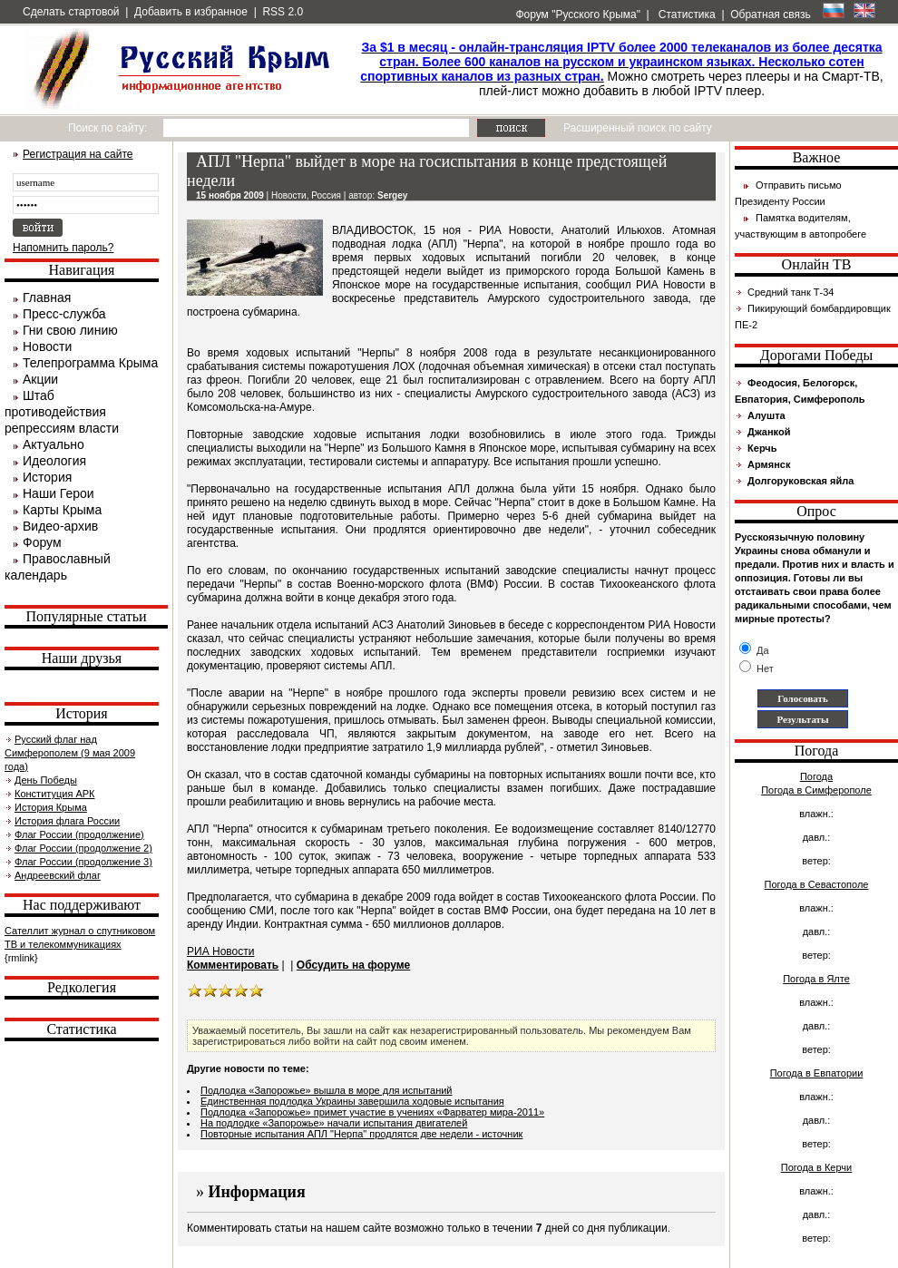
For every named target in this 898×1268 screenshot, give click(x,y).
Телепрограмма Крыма (90, 363)
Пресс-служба (64, 314)
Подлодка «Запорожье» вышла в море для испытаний (326, 1090)
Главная (47, 297)
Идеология (54, 461)
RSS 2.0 (282, 11)
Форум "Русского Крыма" (576, 14)
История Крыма (51, 807)
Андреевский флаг (58, 875)
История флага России (67, 820)
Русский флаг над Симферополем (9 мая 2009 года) (70, 753)
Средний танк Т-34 (790, 292)
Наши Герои (58, 493)
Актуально (53, 444)
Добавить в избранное (191, 11)
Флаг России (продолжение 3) (83, 861)
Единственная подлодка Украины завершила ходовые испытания (352, 1101)
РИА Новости (220, 951)
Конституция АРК (54, 793)
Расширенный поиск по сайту (637, 128)
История (47, 477)
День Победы (46, 780)
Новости (47, 346)
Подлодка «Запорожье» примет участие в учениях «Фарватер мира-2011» (372, 1112)
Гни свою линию (70, 330)
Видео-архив (60, 526)
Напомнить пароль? (63, 247)
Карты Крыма (62, 509)
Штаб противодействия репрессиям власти (62, 411)
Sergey (392, 195)
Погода (816, 776)
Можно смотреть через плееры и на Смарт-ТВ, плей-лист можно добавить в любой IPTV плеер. (621, 69)
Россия (326, 195)
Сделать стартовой (71, 11)
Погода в (816, 790)
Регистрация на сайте (78, 154)
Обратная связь (770, 14)
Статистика (685, 14)
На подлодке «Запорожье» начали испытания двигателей (333, 1122)
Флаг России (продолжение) (79, 834)
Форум (42, 542)
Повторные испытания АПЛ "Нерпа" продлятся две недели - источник (361, 1133)
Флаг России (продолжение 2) (83, 848)
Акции (40, 379)
